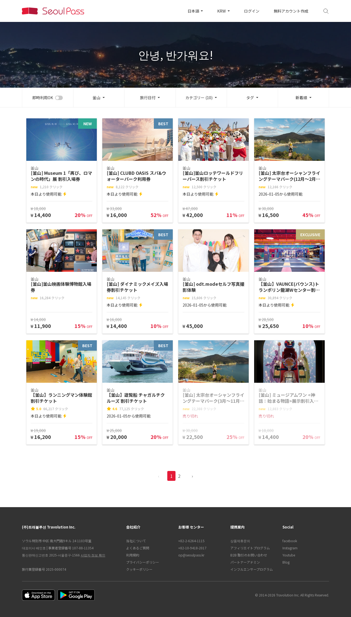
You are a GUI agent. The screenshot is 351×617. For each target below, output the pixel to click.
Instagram (290, 547)
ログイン (251, 11)
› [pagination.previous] (192, 476)
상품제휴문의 (240, 540)
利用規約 (132, 555)
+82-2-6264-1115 (191, 540)
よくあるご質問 (137, 547)
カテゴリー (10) (199, 97)
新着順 (301, 97)
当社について (136, 540)
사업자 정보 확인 (93, 555)
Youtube (288, 555)
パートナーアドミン (245, 562)
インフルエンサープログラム (251, 569)
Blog (286, 562)
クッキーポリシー (139, 569)
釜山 (96, 97)
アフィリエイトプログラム (250, 547)
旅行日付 (147, 97)
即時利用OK (42, 97)
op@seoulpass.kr (191, 555)
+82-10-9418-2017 (192, 547)
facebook (289, 540)
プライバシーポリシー (142, 562)
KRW (222, 11)
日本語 (194, 11)
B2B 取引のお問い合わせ (248, 555)
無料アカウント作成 (291, 11)
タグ (250, 97)
